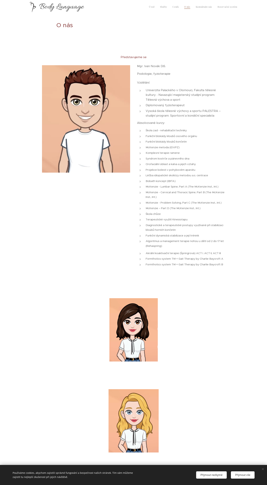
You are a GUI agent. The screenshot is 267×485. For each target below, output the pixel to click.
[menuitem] (210, 7)
